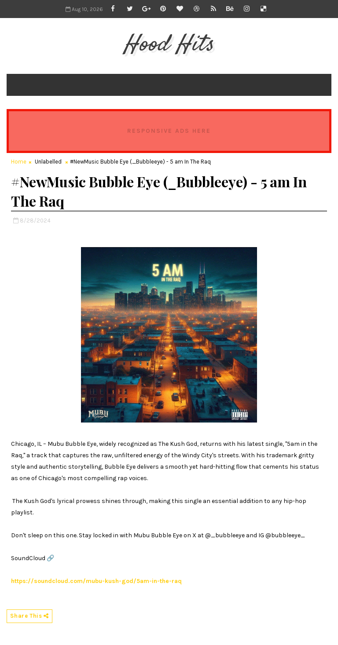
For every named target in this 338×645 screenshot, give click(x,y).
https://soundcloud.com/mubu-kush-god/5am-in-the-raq (96, 581)
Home (18, 161)
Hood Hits (169, 45)
